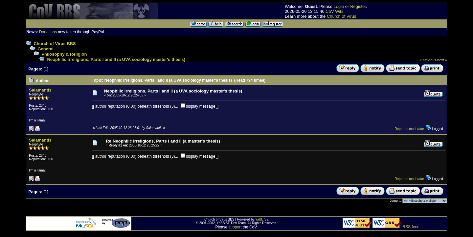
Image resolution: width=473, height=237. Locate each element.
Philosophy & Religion (64, 54)
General (45, 48)
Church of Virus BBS (55, 43)
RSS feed (411, 226)
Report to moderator (409, 129)
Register (358, 6)
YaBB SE (262, 219)
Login (339, 6)
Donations (48, 32)
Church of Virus (341, 16)
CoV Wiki (334, 11)
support (235, 227)
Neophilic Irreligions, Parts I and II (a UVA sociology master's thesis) (116, 59)
